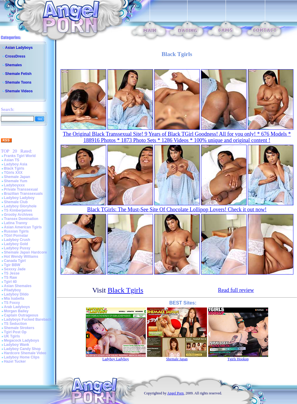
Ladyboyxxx (14, 185)
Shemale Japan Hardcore (25, 252)
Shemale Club (16, 202)
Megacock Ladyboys (21, 340)
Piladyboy (12, 290)
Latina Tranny (15, 223)
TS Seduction (15, 324)
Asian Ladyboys (19, 48)
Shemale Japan (17, 177)
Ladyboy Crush (17, 240)
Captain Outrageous (21, 315)
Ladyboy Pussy (17, 248)
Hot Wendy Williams (21, 256)
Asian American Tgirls (23, 227)
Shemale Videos (19, 91)
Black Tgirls (14, 168)
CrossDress (15, 56)
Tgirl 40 (10, 282)
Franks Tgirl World (20, 156)
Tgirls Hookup (237, 359)
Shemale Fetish (18, 74)
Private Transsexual (21, 189)
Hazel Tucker (15, 361)
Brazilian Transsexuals (23, 194)
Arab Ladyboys (17, 307)
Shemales (13, 65)
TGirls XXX (13, 173)
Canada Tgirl (15, 261)
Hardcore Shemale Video (25, 353)
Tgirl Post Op (15, 332)
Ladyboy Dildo (16, 294)
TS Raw (10, 277)
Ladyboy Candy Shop (22, 349)
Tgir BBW (12, 265)
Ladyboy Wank (16, 345)
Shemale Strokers (19, 328)
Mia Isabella (14, 298)
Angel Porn (175, 393)
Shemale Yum (15, 181)
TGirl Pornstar (16, 235)
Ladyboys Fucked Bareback (28, 319)
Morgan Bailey (16, 311)
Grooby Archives (18, 214)
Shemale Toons (18, 82)
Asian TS (11, 160)
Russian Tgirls (16, 231)
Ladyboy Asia (15, 164)
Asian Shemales (18, 286)
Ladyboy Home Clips (22, 357)
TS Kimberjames (18, 210)
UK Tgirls (12, 336)
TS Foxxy (12, 303)
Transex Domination (21, 219)
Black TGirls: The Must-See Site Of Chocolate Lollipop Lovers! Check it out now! (176, 209)
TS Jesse (12, 273)
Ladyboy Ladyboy (19, 198)
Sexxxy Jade (15, 269)
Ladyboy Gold (16, 244)
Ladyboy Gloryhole (20, 206)
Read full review (236, 290)
